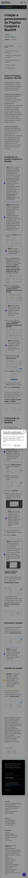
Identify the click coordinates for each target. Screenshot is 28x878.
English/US (6, 445)
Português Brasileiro (17, 445)
